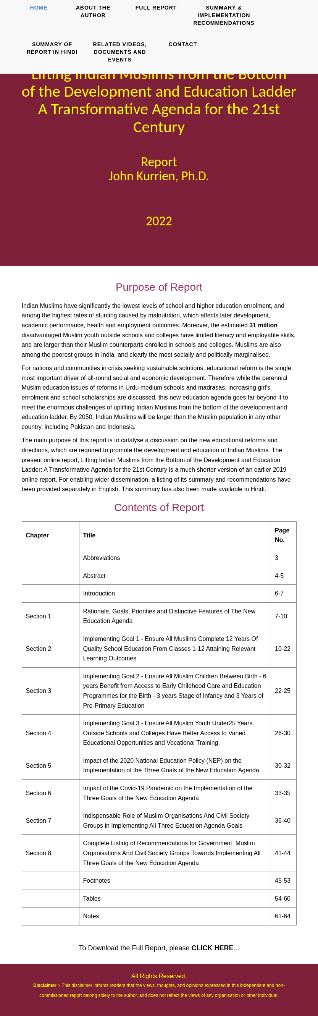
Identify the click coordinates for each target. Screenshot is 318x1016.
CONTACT (183, 44)
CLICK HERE (213, 948)
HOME (39, 8)
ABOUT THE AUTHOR (93, 11)
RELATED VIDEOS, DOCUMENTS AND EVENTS (120, 52)
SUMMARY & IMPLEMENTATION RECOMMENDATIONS (223, 15)
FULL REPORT (156, 8)
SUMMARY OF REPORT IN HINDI (52, 48)
